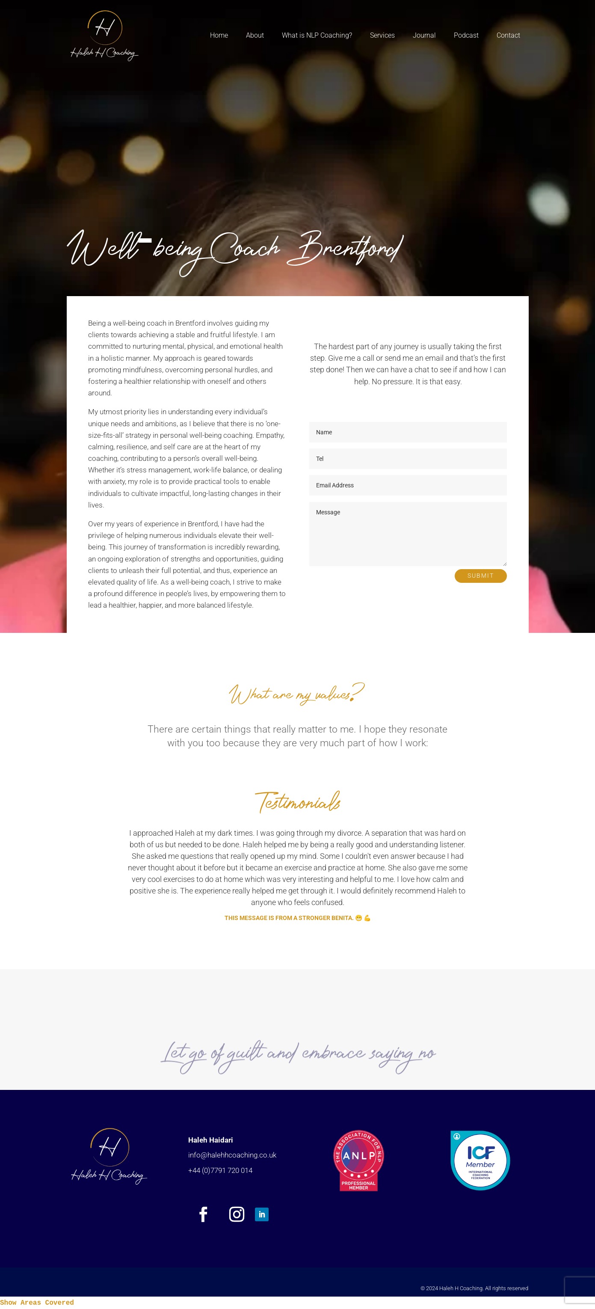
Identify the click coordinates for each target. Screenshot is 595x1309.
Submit (481, 575)
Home (219, 35)
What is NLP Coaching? (317, 35)
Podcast (466, 35)
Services (382, 35)
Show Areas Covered (37, 1303)
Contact (508, 35)
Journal (424, 35)
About (255, 35)
